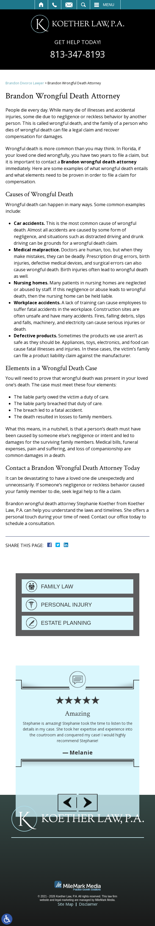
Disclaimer (88, 904)
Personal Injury (66, 622)
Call (54, 4)
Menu (108, 4)
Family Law (57, 604)
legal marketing (64, 899)
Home (41, 4)
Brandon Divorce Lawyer (24, 83)
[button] (67, 843)
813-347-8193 (77, 54)
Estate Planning (66, 640)
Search (83, 4)
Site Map (65, 904)
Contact (69, 4)
